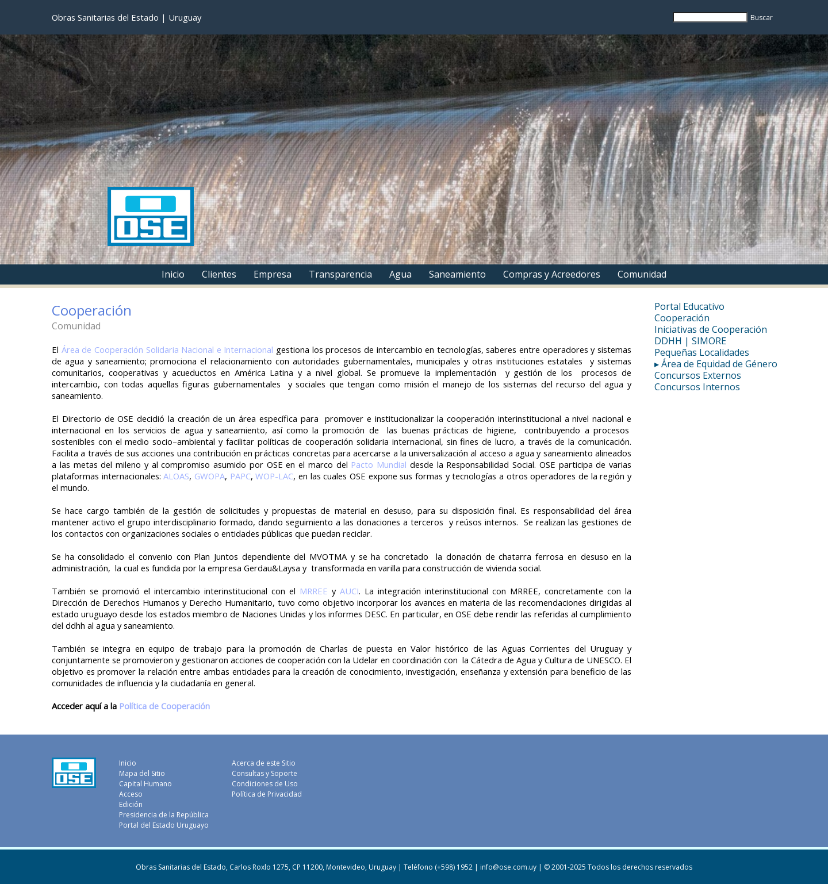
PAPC (240, 476)
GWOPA (209, 476)
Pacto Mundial (379, 464)
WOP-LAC (274, 476)
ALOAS (176, 476)
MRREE (314, 591)
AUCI (349, 591)
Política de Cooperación (164, 706)
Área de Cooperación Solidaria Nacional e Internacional (168, 349)
